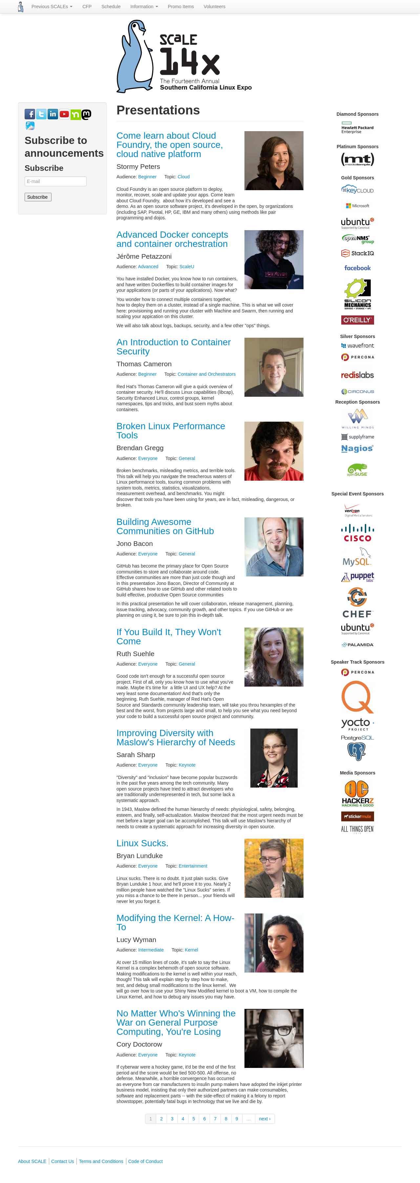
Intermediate (151, 949)
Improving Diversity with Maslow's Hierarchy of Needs (175, 737)
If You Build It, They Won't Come (168, 636)
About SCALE (32, 1161)
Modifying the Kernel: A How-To (175, 922)
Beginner (147, 176)
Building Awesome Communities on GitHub (165, 526)
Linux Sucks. (142, 843)
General (187, 458)
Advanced (148, 266)
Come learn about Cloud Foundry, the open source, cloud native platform (169, 144)
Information (144, 6)
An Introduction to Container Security (173, 346)
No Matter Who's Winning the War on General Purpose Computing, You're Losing (176, 1022)
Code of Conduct (145, 1161)
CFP (87, 6)
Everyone (148, 458)
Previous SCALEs (52, 6)
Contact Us (62, 1161)
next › (265, 1118)
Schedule (110, 6)
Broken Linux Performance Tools (170, 430)
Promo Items (181, 6)
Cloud (184, 176)
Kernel (191, 949)
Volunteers (214, 6)
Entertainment (193, 866)
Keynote (187, 765)
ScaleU (186, 266)
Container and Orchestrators (207, 374)
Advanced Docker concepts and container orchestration (172, 239)
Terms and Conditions (101, 1161)
